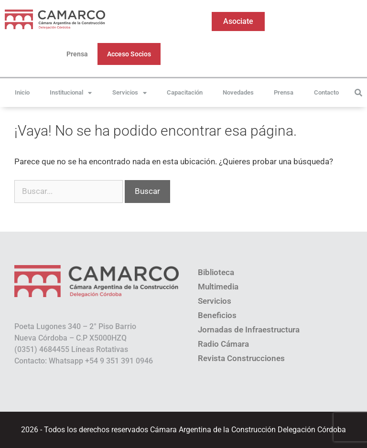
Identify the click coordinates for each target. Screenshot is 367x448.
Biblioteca (216, 272)
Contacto (326, 92)
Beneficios (217, 315)
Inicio (22, 92)
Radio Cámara (223, 344)
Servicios (129, 93)
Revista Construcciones (241, 358)
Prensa (77, 54)
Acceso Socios (129, 54)
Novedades (238, 92)
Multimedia (218, 286)
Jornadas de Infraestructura (249, 329)
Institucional (71, 93)
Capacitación (185, 92)
